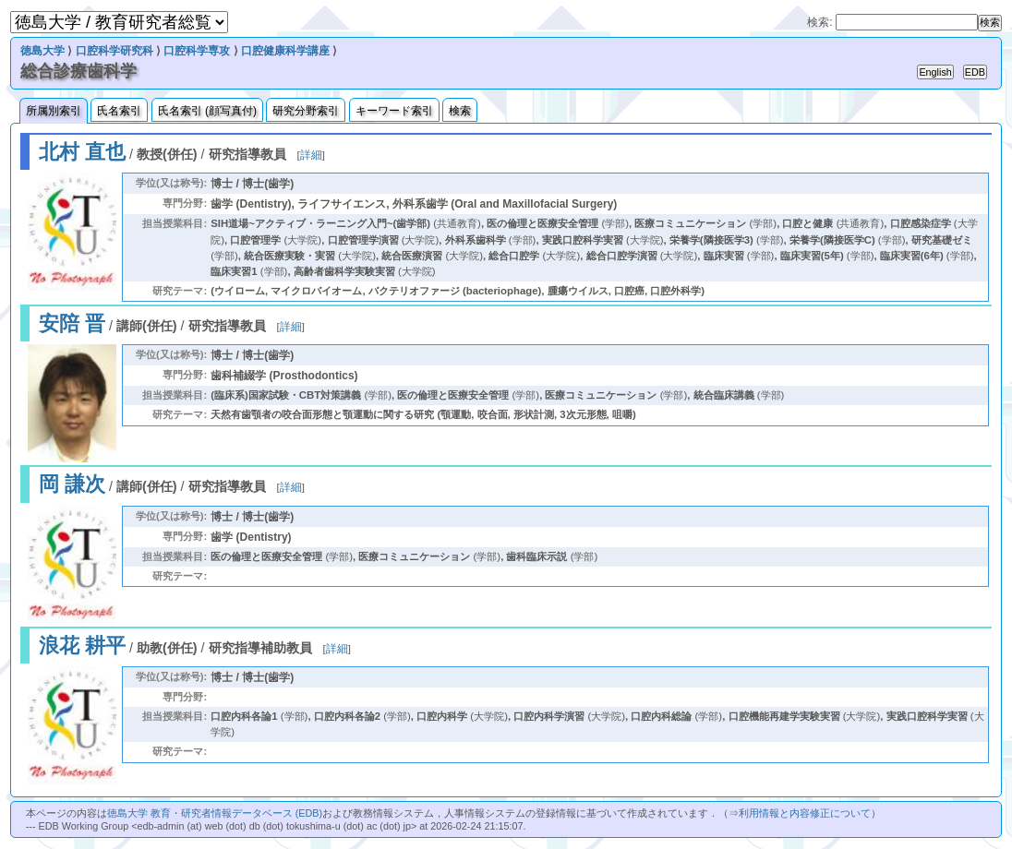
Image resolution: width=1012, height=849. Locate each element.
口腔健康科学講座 (285, 50)
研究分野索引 (305, 110)
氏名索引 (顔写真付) (207, 110)
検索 (460, 110)
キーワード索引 (394, 110)
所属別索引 (53, 110)
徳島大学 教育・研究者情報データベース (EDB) (214, 813)
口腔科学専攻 (196, 50)
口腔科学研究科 (114, 50)
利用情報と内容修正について (805, 813)
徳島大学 (42, 50)
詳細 (311, 155)
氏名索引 (119, 110)
